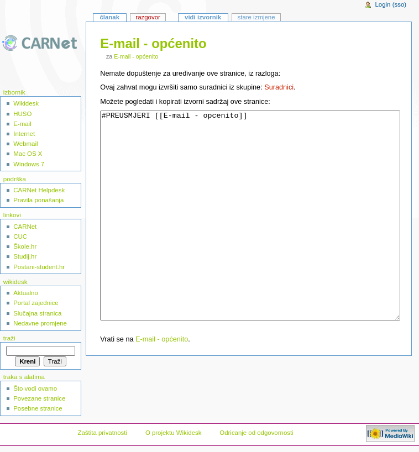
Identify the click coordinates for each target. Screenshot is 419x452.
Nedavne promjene (40, 323)
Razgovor (147, 17)
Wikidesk (26, 103)
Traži (9, 338)
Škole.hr (24, 246)
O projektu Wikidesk (173, 432)
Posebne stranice (37, 408)
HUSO (22, 114)
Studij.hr (24, 256)
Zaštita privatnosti (102, 432)
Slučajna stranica (37, 313)
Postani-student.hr (39, 267)
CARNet (24, 226)
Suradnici (279, 87)
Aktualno (25, 293)
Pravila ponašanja (38, 200)
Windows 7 (28, 164)
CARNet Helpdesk (39, 190)
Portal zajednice (36, 302)
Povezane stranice (39, 398)
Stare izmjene (256, 17)
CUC (20, 236)
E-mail (22, 123)
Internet (24, 133)
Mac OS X (27, 153)
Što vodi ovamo (35, 388)
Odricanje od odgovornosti (256, 432)
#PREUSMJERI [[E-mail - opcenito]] (250, 236)
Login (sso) (390, 4)
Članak (109, 17)
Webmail (25, 143)
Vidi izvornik (203, 17)
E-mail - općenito (136, 56)
